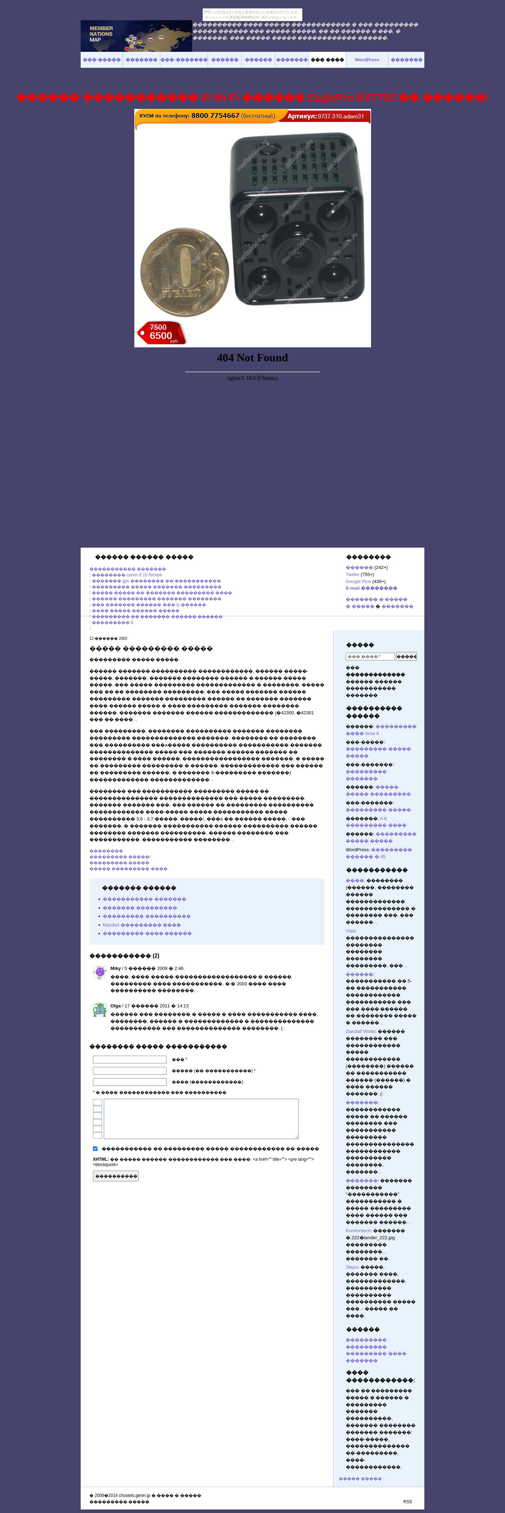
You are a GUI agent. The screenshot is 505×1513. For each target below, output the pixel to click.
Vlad (350, 931)
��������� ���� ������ (147, 933)
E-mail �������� (371, 588)
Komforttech (358, 1230)
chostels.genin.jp (134, 1495)
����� (360, 645)
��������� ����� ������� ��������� (157, 586)
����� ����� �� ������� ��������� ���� (162, 592)
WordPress (367, 59)
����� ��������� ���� (128, 868)
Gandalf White (360, 1031)
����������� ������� (127, 569)
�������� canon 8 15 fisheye (127, 574)
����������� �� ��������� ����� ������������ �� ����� (210, 1148)
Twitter (352, 574)
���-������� (183, 59)
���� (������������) (207, 1082)
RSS (407, 1501)
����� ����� (360, 1478)
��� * (179, 1059)
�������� (106, 850)
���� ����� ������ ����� (136, 610)
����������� (377, 870)
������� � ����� (377, 599)
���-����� (102, 59)
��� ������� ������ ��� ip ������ (149, 604)
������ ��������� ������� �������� (157, 598)
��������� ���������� (147, 916)
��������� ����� (119, 862)
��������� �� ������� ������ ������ (157, 616)
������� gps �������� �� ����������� (156, 580)
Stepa (352, 1267)
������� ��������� (140, 907)
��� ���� (327, 59)
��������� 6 (112, 622)
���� (355, 880)
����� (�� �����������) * (214, 1070)
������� (397, 606)
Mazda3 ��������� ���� (142, 925)
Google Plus (358, 581)
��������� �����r (120, 856)
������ (359, 567)
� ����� (360, 606)
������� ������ (321, 1175)
